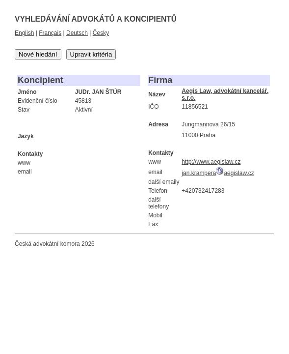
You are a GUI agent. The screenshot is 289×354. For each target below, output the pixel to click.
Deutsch (77, 33)
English (24, 33)
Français (50, 33)
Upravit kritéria (91, 54)
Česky (101, 33)
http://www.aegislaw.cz (211, 161)
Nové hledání (38, 54)
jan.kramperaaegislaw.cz (218, 173)
